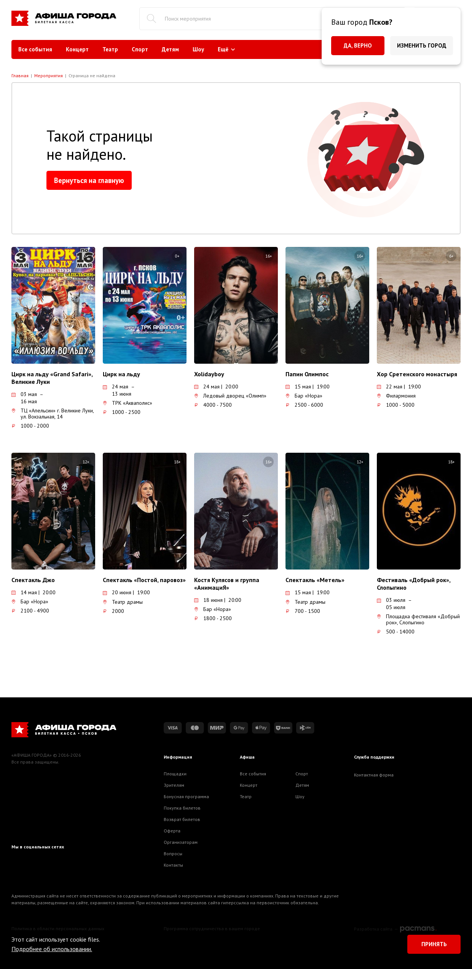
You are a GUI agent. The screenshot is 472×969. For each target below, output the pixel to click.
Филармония (396, 396)
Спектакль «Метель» (314, 580)
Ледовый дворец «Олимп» (230, 396)
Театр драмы (123, 602)
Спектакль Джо (33, 580)
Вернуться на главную (89, 180)
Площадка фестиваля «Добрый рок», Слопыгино (418, 619)
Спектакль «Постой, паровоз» (144, 580)
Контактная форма (374, 775)
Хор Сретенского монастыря (417, 374)
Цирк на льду (121, 374)
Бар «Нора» (303, 396)
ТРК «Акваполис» (127, 403)
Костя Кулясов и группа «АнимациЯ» (226, 583)
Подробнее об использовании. (51, 949)
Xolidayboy (209, 374)
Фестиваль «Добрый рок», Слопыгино (413, 583)
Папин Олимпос (306, 374)
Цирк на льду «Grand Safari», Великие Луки (51, 377)
